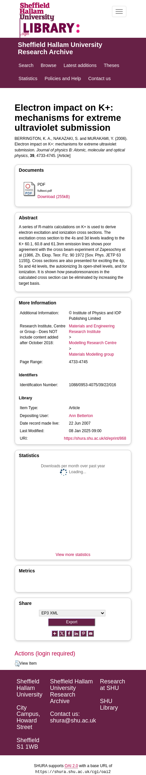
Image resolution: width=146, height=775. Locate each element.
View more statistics (73, 554)
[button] (17, 663)
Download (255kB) (54, 196)
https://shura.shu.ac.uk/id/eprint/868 (95, 438)
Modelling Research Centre (93, 343)
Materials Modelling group (91, 354)
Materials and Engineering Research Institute (92, 329)
